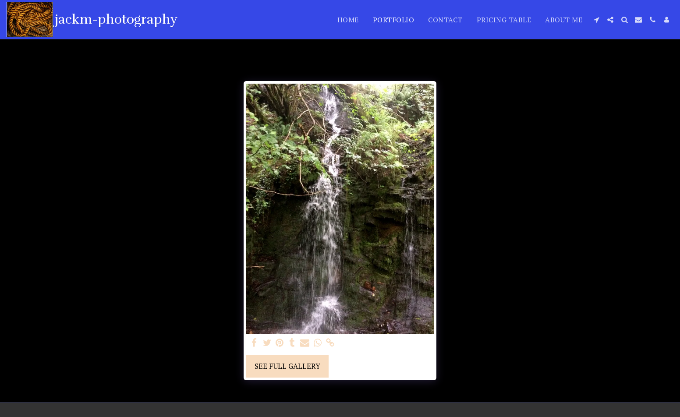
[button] (596, 19)
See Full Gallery (287, 366)
